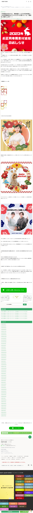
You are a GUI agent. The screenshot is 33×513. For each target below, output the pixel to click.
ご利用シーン (9, 457)
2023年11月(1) (3, 347)
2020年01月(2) (3, 396)
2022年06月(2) (3, 368)
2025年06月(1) (3, 333)
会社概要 (15, 465)
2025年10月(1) (3, 326)
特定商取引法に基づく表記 (5, 465)
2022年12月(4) (3, 359)
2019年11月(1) (3, 398)
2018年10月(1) (3, 410)
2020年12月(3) (3, 384)
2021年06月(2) (3, 375)
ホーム (2, 456)
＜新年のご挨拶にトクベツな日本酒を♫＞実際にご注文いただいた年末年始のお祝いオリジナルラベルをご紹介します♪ (27, 299)
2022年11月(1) (3, 361)
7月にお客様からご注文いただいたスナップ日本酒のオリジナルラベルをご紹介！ (14, 316)
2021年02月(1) (3, 380)
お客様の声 (23, 457)
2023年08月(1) (3, 350)
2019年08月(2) (3, 400)
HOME (1, 6)
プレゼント (4, 18)
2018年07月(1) (3, 415)
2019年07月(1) (3, 401)
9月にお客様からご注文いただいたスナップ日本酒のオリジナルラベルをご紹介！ (14, 313)
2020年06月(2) (3, 392)
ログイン (22, 459)
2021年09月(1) (3, 373)
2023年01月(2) (3, 357)
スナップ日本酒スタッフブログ (7, 6)
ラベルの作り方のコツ (20, 456)
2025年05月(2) (3, 334)
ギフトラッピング (4, 457)
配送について (14, 457)
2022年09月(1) (3, 363)
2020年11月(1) (3, 385)
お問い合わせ (13, 459)
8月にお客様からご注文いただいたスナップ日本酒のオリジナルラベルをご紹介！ (14, 315)
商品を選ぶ (11, 456)
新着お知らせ (3, 459)
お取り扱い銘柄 (26, 456)
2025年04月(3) (4, 336)
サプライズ (20, 18)
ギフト (10, 18)
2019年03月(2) (3, 408)
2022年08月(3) (3, 364)
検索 (24, 304)
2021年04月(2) (3, 377)
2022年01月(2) (3, 371)
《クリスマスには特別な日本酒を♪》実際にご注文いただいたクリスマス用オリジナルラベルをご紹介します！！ (5, 299)
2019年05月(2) (3, 405)
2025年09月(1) (3, 327)
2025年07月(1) (3, 331)
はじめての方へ (6, 456)
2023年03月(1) (3, 354)
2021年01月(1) (3, 382)
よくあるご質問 (19, 457)
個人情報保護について (20, 465)
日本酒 (17, 18)
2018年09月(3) (3, 412)
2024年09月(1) (3, 338)
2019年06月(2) (3, 403)
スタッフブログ (8, 459)
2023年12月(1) (3, 345)
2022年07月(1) (3, 366)
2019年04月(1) (3, 407)
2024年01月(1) (3, 343)
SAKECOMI (18, 459)
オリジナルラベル (13, 18)
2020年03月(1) (3, 394)
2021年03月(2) (3, 378)
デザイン (7, 18)
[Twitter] (31, 465)
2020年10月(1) (3, 387)
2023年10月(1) (3, 348)
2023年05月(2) (3, 352)
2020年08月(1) (3, 391)
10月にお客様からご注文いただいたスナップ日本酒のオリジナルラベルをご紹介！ (14, 311)
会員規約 (11, 465)
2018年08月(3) (3, 414)
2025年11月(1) (3, 324)
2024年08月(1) (3, 340)
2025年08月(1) (3, 329)
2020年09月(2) (3, 389)
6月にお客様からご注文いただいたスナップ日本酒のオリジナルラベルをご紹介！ (14, 318)
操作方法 (15, 456)
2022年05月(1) (3, 370)
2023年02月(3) (3, 355)
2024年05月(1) (3, 341)
